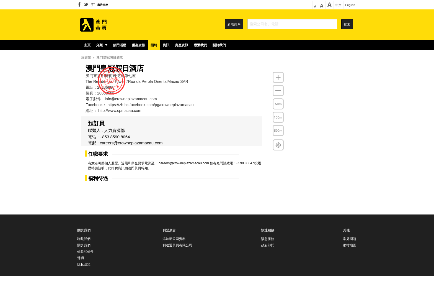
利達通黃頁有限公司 (177, 245)
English (350, 5)
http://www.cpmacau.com (119, 110)
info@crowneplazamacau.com (131, 99)
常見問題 (349, 239)
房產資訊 (181, 45)
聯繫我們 (200, 45)
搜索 (347, 24)
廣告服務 (102, 4)
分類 (101, 45)
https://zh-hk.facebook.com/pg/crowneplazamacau (150, 105)
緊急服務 (267, 239)
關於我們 (219, 45)
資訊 (166, 45)
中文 (338, 5)
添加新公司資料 (174, 239)
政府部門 (267, 245)
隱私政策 (84, 264)
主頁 (87, 45)
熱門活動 (119, 45)
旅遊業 (86, 58)
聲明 (80, 258)
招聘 (154, 45)
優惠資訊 (138, 45)
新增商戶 (234, 24)
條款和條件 (85, 252)
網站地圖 (349, 245)
